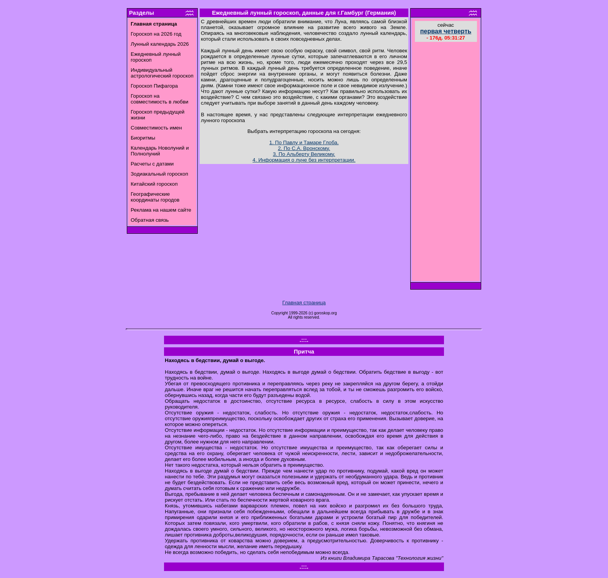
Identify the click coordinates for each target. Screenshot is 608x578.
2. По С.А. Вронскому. (304, 148)
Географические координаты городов (155, 197)
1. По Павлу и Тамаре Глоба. (304, 142)
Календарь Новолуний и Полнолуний (160, 151)
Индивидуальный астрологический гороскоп (162, 73)
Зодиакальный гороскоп (159, 174)
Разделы (141, 13)
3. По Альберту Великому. (304, 154)
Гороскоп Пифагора (154, 86)
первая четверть (445, 31)
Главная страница (304, 302)
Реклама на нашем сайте (161, 210)
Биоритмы (143, 138)
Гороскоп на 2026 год (156, 34)
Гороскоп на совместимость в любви (159, 99)
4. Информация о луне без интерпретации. (303, 160)
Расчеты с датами (152, 164)
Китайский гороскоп (154, 184)
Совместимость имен (156, 128)
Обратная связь (150, 220)
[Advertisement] (446, 162)
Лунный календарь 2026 (160, 44)
